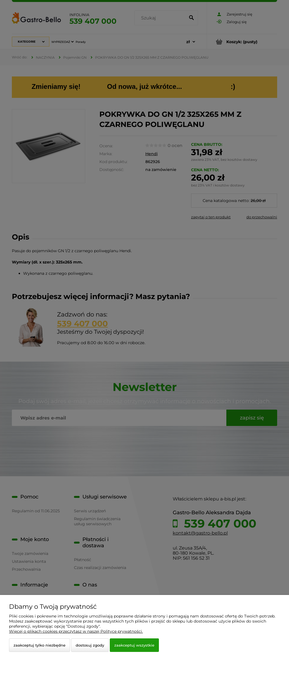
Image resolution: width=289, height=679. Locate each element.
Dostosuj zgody (90, 645)
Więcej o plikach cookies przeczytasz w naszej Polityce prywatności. (76, 631)
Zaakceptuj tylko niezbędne (39, 645)
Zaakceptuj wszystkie (134, 645)
